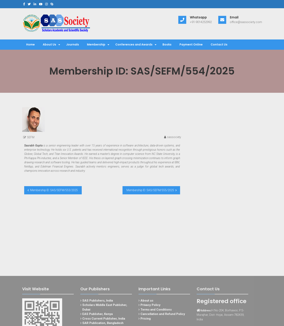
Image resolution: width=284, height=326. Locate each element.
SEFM (30, 137)
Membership (96, 44)
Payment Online (191, 44)
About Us (49, 44)
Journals (72, 44)
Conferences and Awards (133, 44)
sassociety (174, 137)
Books (166, 44)
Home (30, 44)
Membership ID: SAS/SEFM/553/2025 (54, 190)
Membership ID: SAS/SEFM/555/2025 (150, 190)
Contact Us (219, 44)
